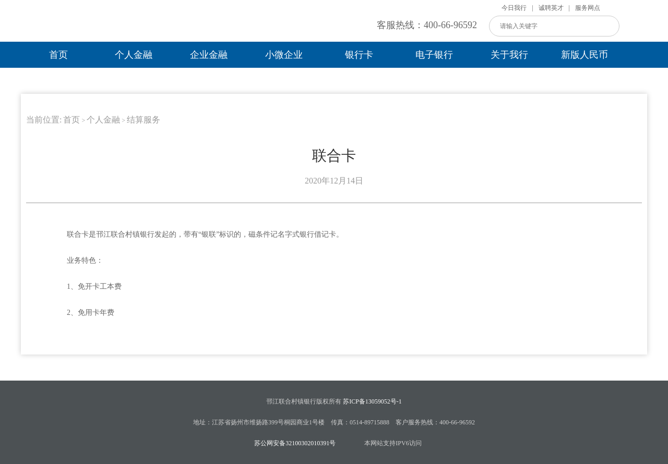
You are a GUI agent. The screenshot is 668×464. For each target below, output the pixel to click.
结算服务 (143, 119)
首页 (58, 55)
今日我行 (514, 7)
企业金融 (209, 55)
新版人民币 (584, 55)
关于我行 (509, 55)
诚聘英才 (551, 7)
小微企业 (284, 55)
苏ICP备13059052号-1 (372, 401)
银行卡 (359, 55)
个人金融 (133, 55)
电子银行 (434, 55)
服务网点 (587, 7)
